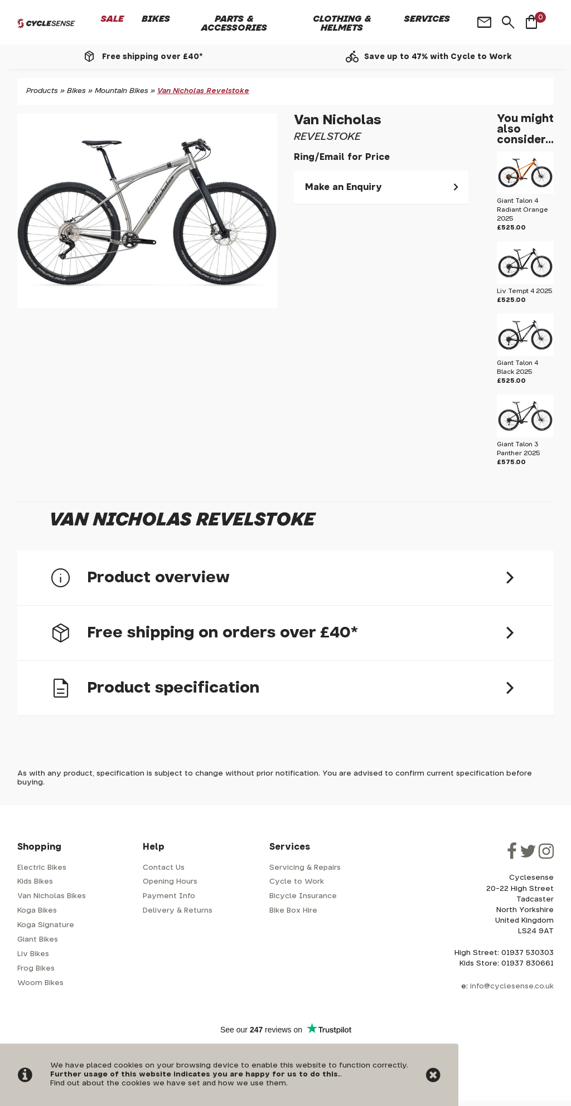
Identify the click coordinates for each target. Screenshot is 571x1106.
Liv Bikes (33, 954)
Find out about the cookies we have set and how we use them (168, 1083)
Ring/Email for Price (342, 157)
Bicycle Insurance (303, 896)
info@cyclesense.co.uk (512, 986)
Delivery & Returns (177, 910)
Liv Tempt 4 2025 (525, 291)
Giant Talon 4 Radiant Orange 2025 (522, 210)
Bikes (156, 18)
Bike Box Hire (293, 910)
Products (42, 91)
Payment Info (169, 896)
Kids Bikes (35, 881)
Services (427, 18)
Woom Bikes (40, 983)
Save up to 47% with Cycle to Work (438, 57)
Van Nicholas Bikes (51, 896)
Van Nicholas (337, 120)
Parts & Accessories (234, 23)
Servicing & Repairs (305, 867)
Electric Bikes (41, 867)
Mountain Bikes (121, 91)
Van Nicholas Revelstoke (203, 91)
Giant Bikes (37, 939)
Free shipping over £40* (152, 57)
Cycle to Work (296, 881)
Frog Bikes (36, 968)
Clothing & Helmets (342, 23)
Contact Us (164, 867)
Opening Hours (170, 881)
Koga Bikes (37, 910)
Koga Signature (45, 925)
